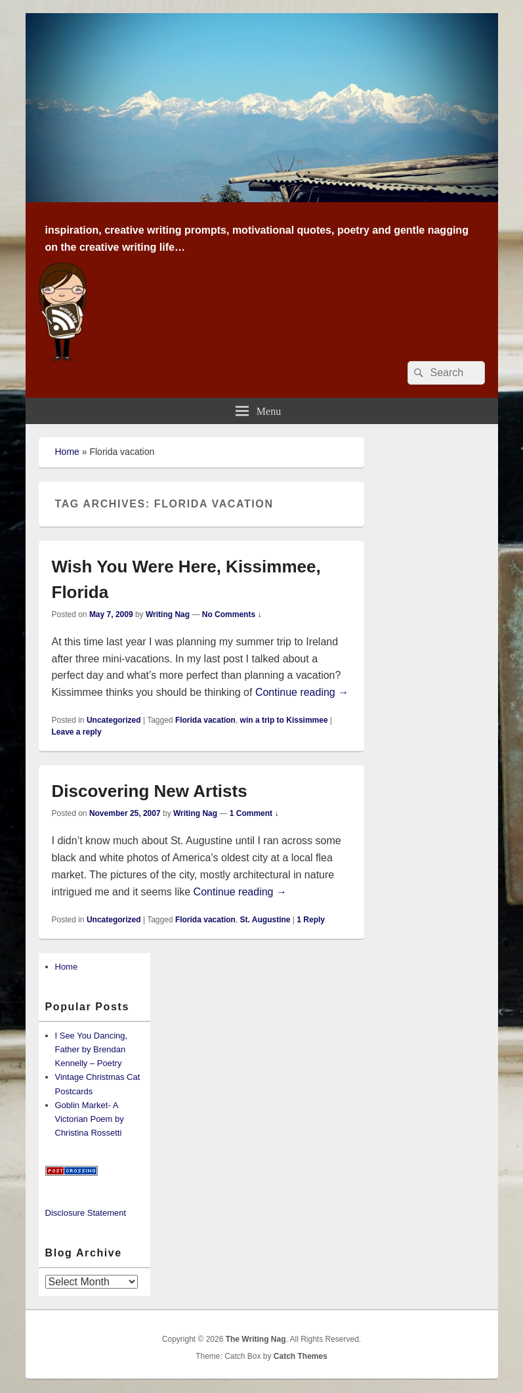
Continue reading (301, 692)
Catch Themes (300, 1356)
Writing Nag (168, 614)
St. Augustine (265, 919)
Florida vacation (205, 720)
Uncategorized (114, 720)
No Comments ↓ (232, 614)
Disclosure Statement (86, 1213)
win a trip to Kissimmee (284, 720)
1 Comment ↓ (254, 813)
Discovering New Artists (149, 791)
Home (67, 451)
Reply (311, 919)
